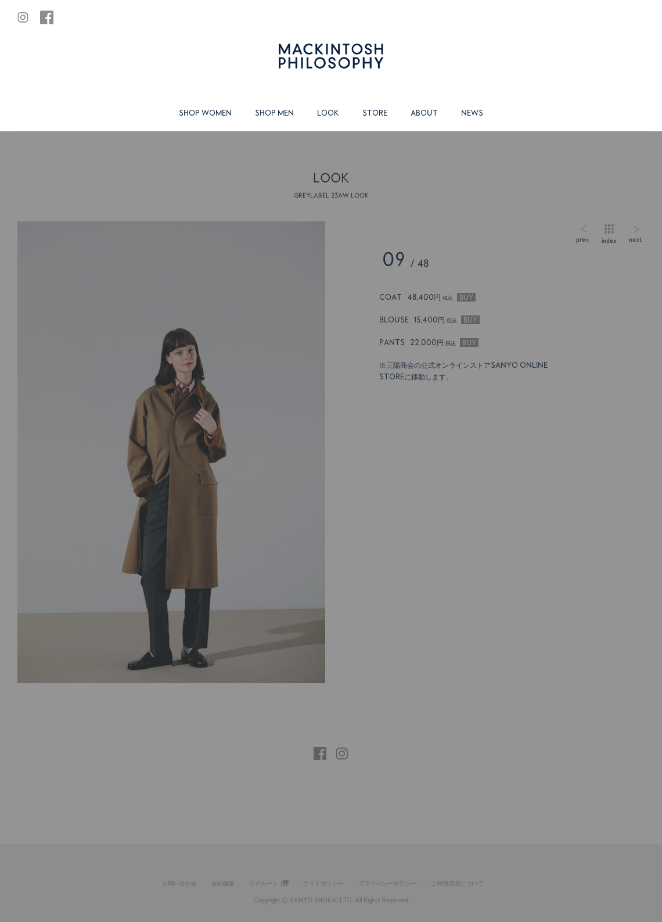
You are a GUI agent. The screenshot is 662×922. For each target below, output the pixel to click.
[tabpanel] (171, 452)
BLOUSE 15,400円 (429, 319)
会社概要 (223, 883)
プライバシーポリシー (387, 883)
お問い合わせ (179, 883)
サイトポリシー (323, 883)
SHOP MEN (274, 112)
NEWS (472, 112)
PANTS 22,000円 (428, 342)
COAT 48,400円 (427, 297)
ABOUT (424, 112)
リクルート (263, 883)
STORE (374, 112)
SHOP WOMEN (205, 112)
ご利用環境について (457, 883)
